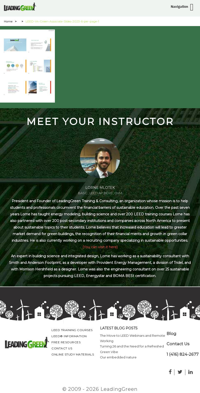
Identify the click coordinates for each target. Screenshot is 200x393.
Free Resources (65, 342)
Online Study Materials (72, 354)
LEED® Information (69, 336)
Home (8, 21)
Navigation (179, 6)
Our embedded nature (118, 357)
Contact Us (61, 348)
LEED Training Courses (72, 330)
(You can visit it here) (100, 247)
